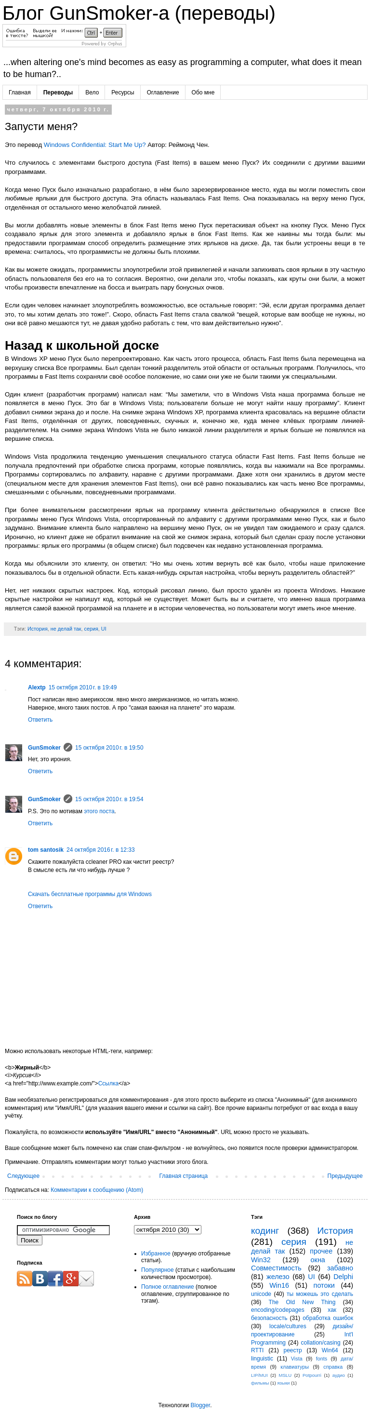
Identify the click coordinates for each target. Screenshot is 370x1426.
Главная (20, 92)
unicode (261, 1294)
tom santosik (46, 849)
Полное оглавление (167, 1286)
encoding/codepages (277, 1310)
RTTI (257, 1350)
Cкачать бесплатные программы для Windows (90, 894)
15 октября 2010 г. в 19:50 (109, 747)
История (37, 629)
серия (91, 629)
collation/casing (321, 1342)
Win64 (330, 1350)
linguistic (262, 1358)
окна (318, 1260)
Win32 (261, 1260)
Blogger (200, 1405)
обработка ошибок (328, 1318)
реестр (293, 1350)
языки (283, 1383)
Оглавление (163, 92)
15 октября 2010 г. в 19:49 (83, 687)
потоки (324, 1285)
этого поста (99, 811)
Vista (297, 1358)
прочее (321, 1251)
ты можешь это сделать (320, 1294)
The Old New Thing (302, 1302)
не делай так (66, 629)
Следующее (23, 1176)
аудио (338, 1375)
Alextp (37, 687)
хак (332, 1310)
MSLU (284, 1375)
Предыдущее (345, 1176)
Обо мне (203, 92)
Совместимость (276, 1268)
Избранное (156, 1253)
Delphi (343, 1277)
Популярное (157, 1270)
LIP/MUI (259, 1375)
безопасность (269, 1318)
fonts (321, 1358)
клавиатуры (294, 1367)
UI (103, 629)
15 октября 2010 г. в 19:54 (109, 799)
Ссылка (108, 1083)
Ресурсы (122, 92)
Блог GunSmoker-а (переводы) (139, 13)
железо (278, 1277)
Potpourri (312, 1375)
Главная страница (183, 1176)
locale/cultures (287, 1326)
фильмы (260, 1383)
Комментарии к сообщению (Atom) (97, 1190)
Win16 (279, 1285)
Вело (92, 92)
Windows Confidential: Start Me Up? (95, 144)
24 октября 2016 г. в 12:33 (100, 849)
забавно (340, 1268)
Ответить (40, 719)
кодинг (265, 1231)
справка (333, 1367)
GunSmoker (44, 747)
